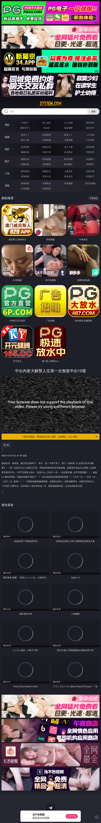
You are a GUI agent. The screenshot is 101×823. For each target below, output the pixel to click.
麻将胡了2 (25, 127)
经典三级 (46, 152)
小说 (7, 173)
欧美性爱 (90, 146)
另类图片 (90, 164)
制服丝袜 (25, 152)
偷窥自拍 (25, 159)
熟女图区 (68, 164)
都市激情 (25, 171)
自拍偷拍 (46, 134)
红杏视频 (25, 188)
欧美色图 (68, 159)
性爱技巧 (90, 176)
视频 (7, 137)
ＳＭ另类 (90, 139)
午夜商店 (46, 183)
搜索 (93, 111)
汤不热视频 (90, 183)
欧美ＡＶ (68, 134)
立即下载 (71, 816)
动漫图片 (90, 159)
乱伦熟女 (68, 152)
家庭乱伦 (46, 171)
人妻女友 (68, 171)
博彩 (7, 124)
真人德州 (46, 122)
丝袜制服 (46, 139)
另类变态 (90, 152)
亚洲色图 (46, 159)
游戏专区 (90, 122)
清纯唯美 (46, 164)
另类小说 (46, 176)
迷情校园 (25, 176)
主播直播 (68, 139)
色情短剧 (46, 188)
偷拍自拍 (46, 146)
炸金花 (46, 127)
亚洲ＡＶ (25, 134)
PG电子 (25, 122)
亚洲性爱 (25, 146)
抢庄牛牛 (90, 127)
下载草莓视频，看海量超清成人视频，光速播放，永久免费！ (60, 436)
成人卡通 (68, 146)
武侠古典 (90, 171)
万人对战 (68, 122)
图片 (7, 161)
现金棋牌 (68, 127)
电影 (7, 149)
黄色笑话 (68, 176)
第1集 (6, 445)
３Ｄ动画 (90, 134)
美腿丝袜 (25, 164)
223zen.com (50, 104)
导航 (7, 185)
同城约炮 (25, 183)
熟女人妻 (25, 139)
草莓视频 (68, 183)
